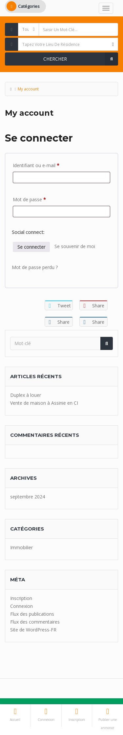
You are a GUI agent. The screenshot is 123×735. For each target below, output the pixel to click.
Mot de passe (41, 199)
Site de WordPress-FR (33, 630)
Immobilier (21, 547)
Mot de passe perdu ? (35, 267)
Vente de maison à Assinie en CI (44, 403)
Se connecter (31, 247)
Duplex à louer (25, 395)
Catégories (23, 6)
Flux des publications (32, 614)
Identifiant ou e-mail (47, 164)
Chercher (80, 59)
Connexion (21, 606)
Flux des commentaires (35, 622)
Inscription (21, 598)
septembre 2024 (27, 496)
